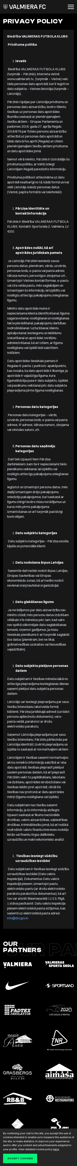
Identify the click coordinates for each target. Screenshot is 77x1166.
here (56, 1149)
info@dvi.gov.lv (17, 918)
